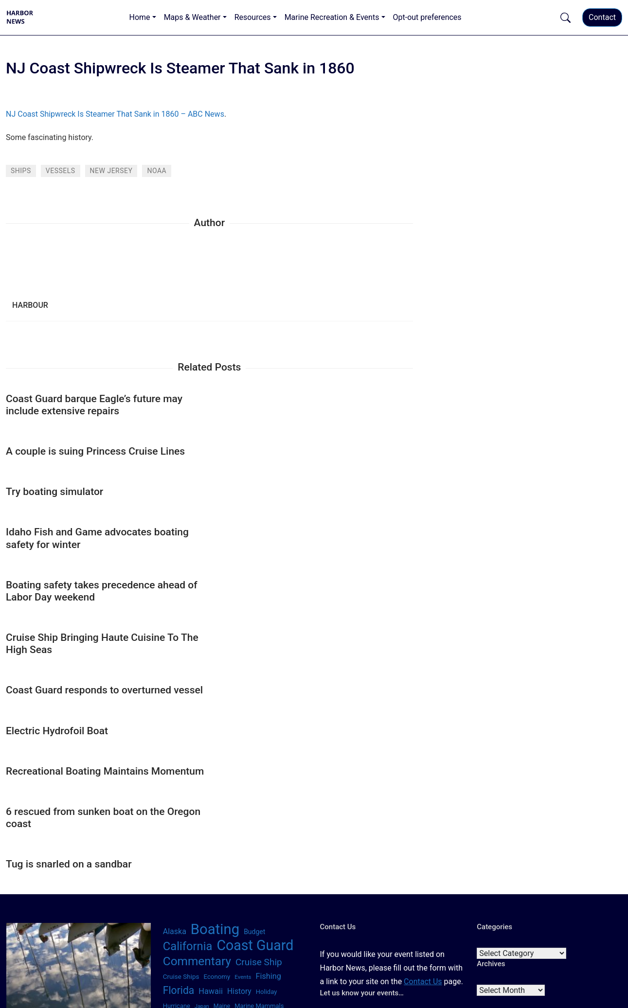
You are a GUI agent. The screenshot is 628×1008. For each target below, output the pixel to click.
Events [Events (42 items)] (242, 762)
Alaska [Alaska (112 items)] (174, 716)
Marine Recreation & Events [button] (332, 17)
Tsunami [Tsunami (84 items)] (290, 881)
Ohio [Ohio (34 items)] (274, 821)
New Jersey (111, 171)
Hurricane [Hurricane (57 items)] (176, 791)
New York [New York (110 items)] (202, 820)
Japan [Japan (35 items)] (202, 791)
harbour (30, 305)
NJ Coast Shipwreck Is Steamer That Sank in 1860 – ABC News (115, 114)
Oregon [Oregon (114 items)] (175, 836)
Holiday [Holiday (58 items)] (266, 776)
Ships (21, 171)
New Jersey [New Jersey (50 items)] (271, 806)
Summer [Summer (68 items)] (264, 865)
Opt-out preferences (427, 17)
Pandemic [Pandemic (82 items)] (208, 836)
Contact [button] (602, 17)
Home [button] (139, 17)
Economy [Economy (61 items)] (216, 761)
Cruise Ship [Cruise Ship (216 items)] (258, 747)
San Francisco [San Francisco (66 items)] (236, 850)
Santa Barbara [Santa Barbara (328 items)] (195, 864)
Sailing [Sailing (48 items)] (171, 851)
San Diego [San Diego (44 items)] (198, 851)
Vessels (60, 171)
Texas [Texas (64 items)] (234, 881)
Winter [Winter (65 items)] (280, 896)
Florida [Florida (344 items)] (179, 775)
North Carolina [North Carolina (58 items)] (243, 820)
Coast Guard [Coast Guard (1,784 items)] (254, 730)
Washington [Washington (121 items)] (206, 895)
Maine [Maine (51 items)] (222, 791)
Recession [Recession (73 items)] (244, 837)
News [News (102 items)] (172, 820)
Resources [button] (252, 17)
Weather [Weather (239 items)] (249, 895)
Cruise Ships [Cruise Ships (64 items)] (181, 761)
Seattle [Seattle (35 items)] (239, 866)
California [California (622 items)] (188, 731)
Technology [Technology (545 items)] (192, 880)
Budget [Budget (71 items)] (254, 717)
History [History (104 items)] (239, 776)
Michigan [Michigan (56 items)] (176, 806)
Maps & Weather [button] (192, 17)
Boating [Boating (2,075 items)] (215, 714)
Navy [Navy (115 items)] (243, 806)
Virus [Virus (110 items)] (172, 895)
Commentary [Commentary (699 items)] (197, 746)
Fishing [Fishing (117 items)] (268, 761)
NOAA (156, 171)
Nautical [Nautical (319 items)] (212, 805)
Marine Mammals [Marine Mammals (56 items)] (259, 791)
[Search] (99, 828)
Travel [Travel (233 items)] (259, 880)
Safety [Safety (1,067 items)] (283, 835)
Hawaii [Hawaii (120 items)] (210, 776)
